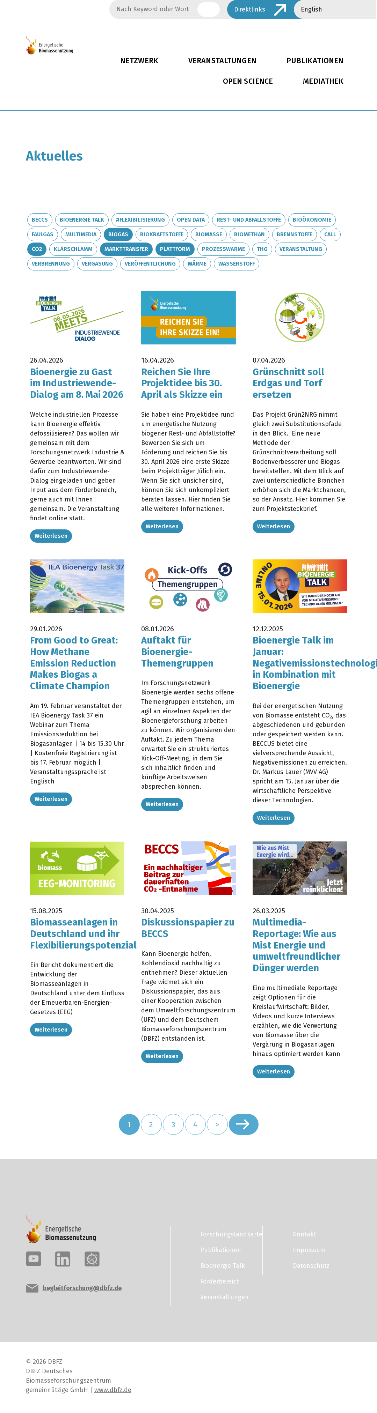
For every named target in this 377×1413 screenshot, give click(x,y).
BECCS (40, 219)
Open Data (191, 219)
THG (262, 249)
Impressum (309, 1250)
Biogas (118, 234)
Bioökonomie (312, 219)
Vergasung (97, 263)
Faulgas (42, 234)
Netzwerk (139, 60)
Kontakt (304, 1234)
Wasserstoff (236, 263)
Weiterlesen (51, 536)
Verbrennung (51, 263)
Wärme (197, 263)
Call (330, 234)
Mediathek (323, 81)
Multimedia (80, 234)
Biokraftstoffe (161, 234)
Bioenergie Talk (82, 219)
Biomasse (208, 234)
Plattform (175, 249)
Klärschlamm (73, 249)
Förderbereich (220, 1281)
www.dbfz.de (112, 1390)
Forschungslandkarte (227, 1234)
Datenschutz (311, 1266)
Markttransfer (126, 249)
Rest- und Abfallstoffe (249, 219)
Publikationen (220, 1250)
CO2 (37, 249)
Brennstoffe (294, 234)
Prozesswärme (223, 249)
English (311, 9)
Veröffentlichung (150, 263)
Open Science (248, 81)
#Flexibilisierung (140, 219)
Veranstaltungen (222, 60)
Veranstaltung (301, 249)
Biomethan (249, 234)
